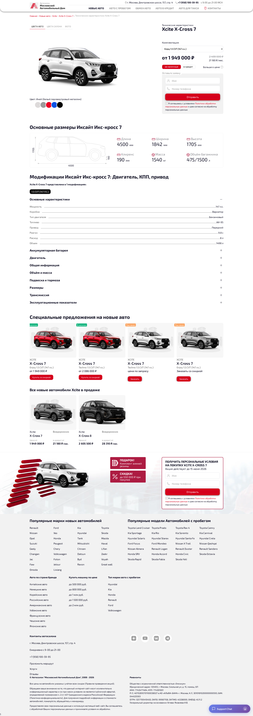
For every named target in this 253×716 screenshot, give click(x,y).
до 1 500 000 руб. (78, 599)
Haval (104, 543)
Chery (57, 548)
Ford (56, 527)
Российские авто (39, 599)
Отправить (193, 97)
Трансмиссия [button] (39, 295)
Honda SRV (134, 553)
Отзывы (34, 673)
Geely (33, 548)
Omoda (34, 569)
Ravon (80, 564)
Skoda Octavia (207, 553)
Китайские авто (38, 584)
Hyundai (82, 533)
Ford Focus (134, 543)
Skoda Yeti (181, 559)
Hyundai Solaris (136, 538)
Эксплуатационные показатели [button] (53, 302)
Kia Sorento (182, 533)
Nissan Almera (136, 548)
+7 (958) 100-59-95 (188, 2)
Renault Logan (159, 548)
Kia (79, 527)
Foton (57, 559)
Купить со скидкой (41, 377)
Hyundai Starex (160, 538)
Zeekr (104, 553)
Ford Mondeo (159, 543)
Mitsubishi (83, 543)
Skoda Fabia (158, 559)
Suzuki (33, 543)
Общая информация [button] (44, 265)
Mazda (105, 538)
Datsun (81, 553)
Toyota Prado (159, 527)
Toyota (105, 527)
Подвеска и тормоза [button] (45, 280)
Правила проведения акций (99, 683)
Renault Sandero (208, 548)
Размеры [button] (36, 287)
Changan (34, 553)
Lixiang (57, 569)
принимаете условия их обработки (92, 709)
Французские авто (40, 615)
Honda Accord (159, 553)
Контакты (212, 8)
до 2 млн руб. (76, 605)
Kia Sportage (135, 533)
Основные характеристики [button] (50, 199)
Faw (32, 564)
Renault (34, 527)
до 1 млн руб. (76, 594)
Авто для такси (189, 8)
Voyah (104, 559)
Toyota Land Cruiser (139, 527)
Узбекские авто (38, 610)
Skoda (104, 533)
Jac (31, 559)
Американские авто (41, 605)
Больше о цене (213, 67)
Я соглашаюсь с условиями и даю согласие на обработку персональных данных (191, 106)
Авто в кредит (165, 8)
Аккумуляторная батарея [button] (49, 250)
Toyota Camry (207, 527)
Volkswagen (60, 553)
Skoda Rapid (134, 559)
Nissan (33, 533)
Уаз (55, 533)
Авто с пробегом (120, 8)
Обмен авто (143, 8)
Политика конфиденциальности (46, 698)
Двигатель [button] (38, 258)
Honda (57, 538)
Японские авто (38, 626)
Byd (79, 559)
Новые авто (96, 8)
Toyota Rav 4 (183, 527)
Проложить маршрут (42, 663)
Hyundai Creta (207, 538)
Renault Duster (184, 548)
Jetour (57, 564)
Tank (80, 538)
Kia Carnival (205, 533)
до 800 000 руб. (78, 589)
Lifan (104, 548)
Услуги (33, 668)
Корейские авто (39, 594)
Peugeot (58, 543)
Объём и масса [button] (41, 272)
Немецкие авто (38, 589)
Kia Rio (155, 533)
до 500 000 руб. (77, 584)
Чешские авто (37, 620)
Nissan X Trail (183, 543)
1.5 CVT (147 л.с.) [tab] (40, 191)
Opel (32, 538)
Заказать (134, 379)
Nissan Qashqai (208, 543)
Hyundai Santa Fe (185, 538)
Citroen (81, 548)
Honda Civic (182, 553)
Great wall (106, 564)
